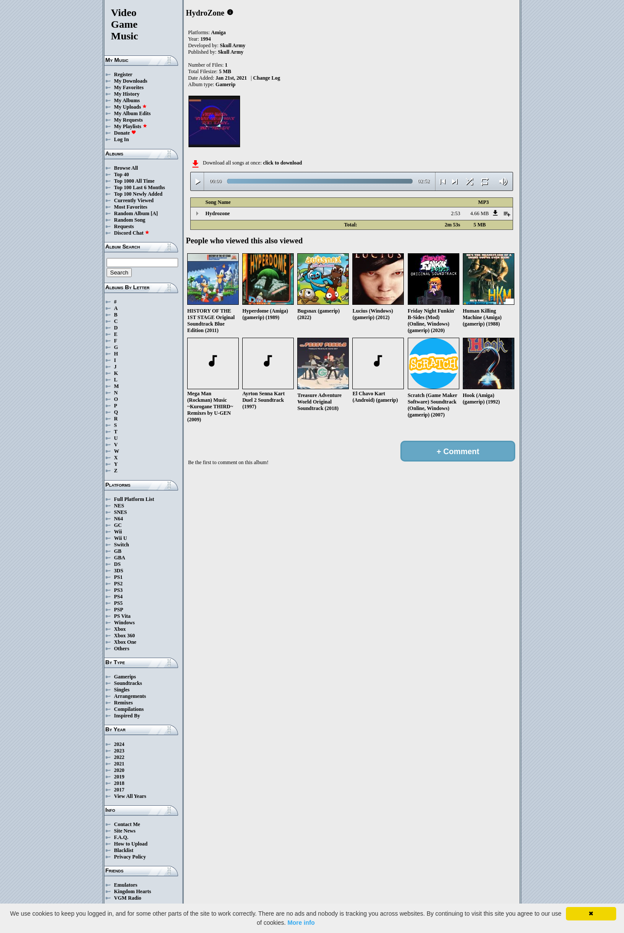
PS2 (118, 584)
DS (117, 564)
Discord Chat (132, 233)
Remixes (123, 703)
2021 (119, 764)
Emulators (125, 885)
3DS (118, 571)
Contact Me (127, 824)
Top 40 (121, 174)
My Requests (128, 120)
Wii (118, 532)
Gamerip (225, 84)
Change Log (266, 78)
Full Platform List (134, 499)
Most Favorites (130, 207)
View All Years (130, 796)
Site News (125, 831)
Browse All (126, 168)
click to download (282, 163)
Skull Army (232, 45)
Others (121, 649)
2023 (119, 751)
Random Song (129, 220)
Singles (122, 690)
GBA (119, 558)
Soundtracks (128, 683)
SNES (120, 512)
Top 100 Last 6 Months (139, 187)
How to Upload (130, 844)
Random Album (132, 213)
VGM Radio (127, 898)
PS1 (118, 577)
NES (119, 506)
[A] (154, 213)
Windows (124, 623)
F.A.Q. (121, 837)
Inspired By (127, 716)
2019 (119, 777)
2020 (119, 770)
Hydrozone (217, 213)
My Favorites (128, 87)
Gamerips (125, 677)
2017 (119, 790)
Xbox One (125, 642)
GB (117, 551)
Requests (124, 226)
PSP (118, 610)
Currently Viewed (133, 200)
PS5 (118, 603)
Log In (121, 139)
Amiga (218, 32)
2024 (119, 744)
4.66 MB (479, 213)
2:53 (455, 213)
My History (127, 94)
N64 (118, 519)
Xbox (120, 629)
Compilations (129, 709)
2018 (119, 783)
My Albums (127, 100)
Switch (121, 545)
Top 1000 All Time (134, 181)
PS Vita (122, 616)
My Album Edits (132, 113)
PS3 (118, 590)
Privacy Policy (130, 857)
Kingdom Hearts (132, 891)
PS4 (118, 597)
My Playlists (130, 126)
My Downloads (130, 81)
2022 (119, 757)
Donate (125, 133)
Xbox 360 (124, 636)
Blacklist (123, 850)
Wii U (120, 538)
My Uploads (130, 107)
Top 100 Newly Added (138, 194)
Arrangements (130, 696)
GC (118, 525)
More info (301, 922)
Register (123, 74)
